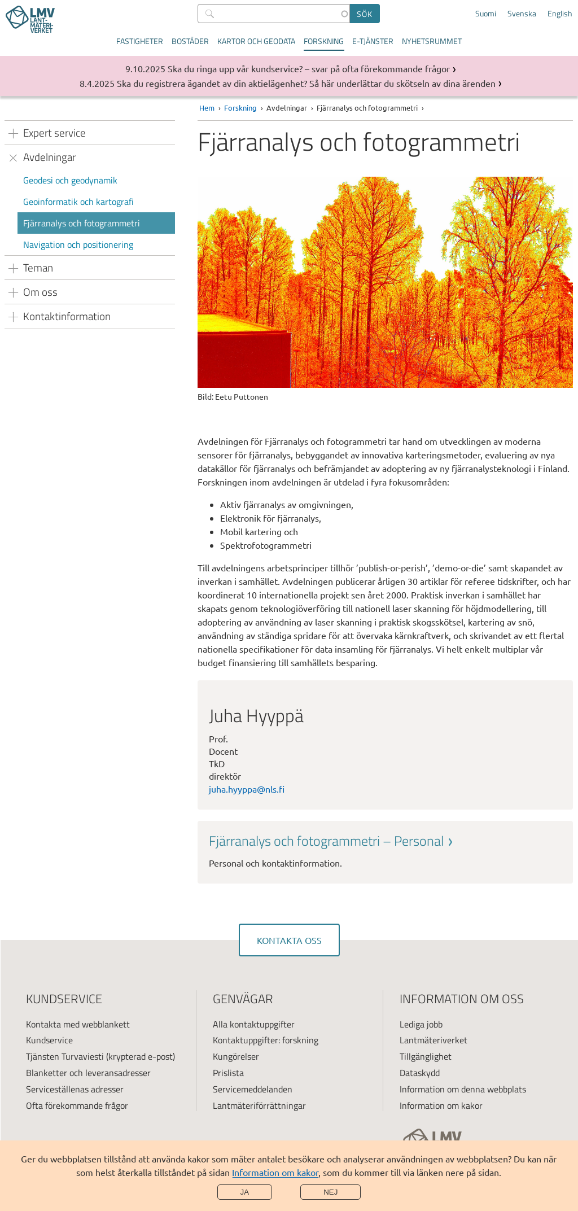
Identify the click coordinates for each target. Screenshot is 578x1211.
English (560, 13)
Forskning (324, 41)
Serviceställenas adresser (75, 1089)
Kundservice (49, 1040)
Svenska (521, 13)
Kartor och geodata (256, 41)
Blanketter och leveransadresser (88, 1072)
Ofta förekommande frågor (77, 1105)
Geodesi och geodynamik (70, 180)
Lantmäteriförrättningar (259, 1105)
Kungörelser (236, 1056)
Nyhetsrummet (432, 41)
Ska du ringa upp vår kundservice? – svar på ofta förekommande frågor (309, 68)
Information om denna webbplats (463, 1089)
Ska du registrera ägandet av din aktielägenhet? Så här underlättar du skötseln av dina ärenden (306, 83)
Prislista (228, 1072)
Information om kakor (275, 1172)
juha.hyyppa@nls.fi (246, 788)
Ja (244, 1192)
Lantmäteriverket (433, 1040)
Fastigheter (139, 41)
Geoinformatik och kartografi (78, 201)
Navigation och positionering (78, 244)
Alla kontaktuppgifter (254, 1024)
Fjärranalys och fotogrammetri (81, 223)
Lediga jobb (421, 1024)
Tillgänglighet (426, 1056)
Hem (206, 107)
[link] (385, 850)
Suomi (485, 13)
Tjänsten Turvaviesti (65, 1056)
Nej (330, 1192)
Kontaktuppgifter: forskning (265, 1040)
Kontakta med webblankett (78, 1024)
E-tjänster (372, 41)
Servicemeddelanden (252, 1089)
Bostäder (190, 41)
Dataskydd (420, 1072)
